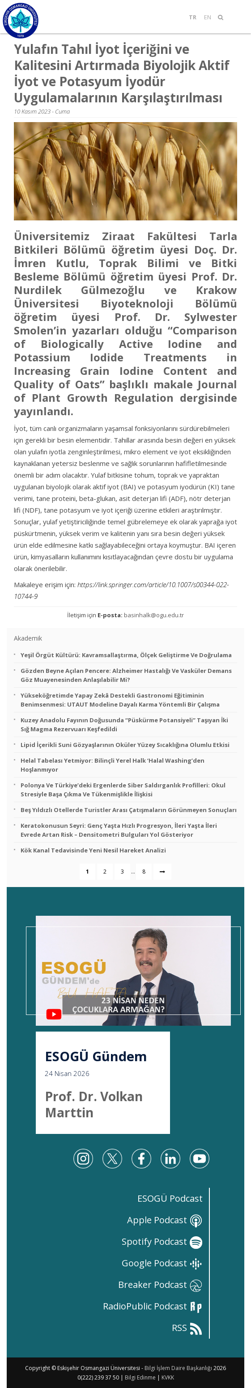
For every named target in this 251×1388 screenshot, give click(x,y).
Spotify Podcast (162, 1241)
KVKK (168, 1377)
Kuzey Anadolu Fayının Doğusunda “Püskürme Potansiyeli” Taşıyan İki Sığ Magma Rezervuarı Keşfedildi (124, 724)
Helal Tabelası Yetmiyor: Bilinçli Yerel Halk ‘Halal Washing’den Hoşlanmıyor (112, 764)
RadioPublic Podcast (153, 1306)
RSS (187, 1328)
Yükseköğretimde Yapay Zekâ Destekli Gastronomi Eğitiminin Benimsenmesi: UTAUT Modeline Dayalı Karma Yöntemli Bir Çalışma (120, 699)
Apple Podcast (165, 1220)
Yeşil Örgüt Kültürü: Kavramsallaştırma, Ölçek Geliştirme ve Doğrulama (126, 655)
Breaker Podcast (160, 1284)
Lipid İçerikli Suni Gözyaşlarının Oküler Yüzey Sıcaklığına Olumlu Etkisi (125, 745)
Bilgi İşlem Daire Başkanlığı (178, 1368)
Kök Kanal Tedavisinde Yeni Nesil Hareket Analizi (93, 850)
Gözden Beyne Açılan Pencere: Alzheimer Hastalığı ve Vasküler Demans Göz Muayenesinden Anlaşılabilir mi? (126, 675)
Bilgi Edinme (140, 1377)
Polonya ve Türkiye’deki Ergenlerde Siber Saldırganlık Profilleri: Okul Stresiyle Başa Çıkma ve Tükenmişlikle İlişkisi (123, 789)
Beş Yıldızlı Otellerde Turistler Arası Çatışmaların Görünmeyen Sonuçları (129, 810)
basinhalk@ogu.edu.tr (154, 615)
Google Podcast (162, 1263)
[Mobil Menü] (235, 17)
